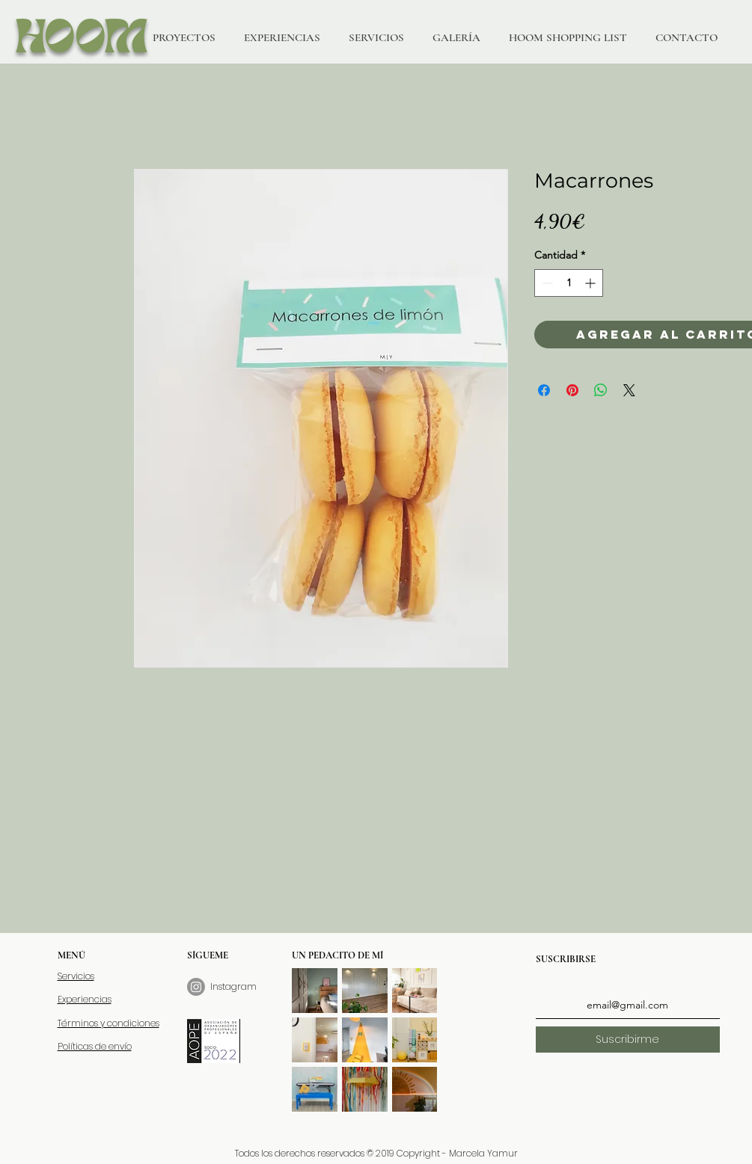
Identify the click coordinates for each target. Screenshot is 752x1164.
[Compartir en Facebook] (544, 390)
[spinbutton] (568, 283)
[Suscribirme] (628, 1039)
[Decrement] (546, 283)
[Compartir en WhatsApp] (601, 390)
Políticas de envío (95, 1046)
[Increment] (591, 283)
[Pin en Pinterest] (572, 390)
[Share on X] (629, 390)
